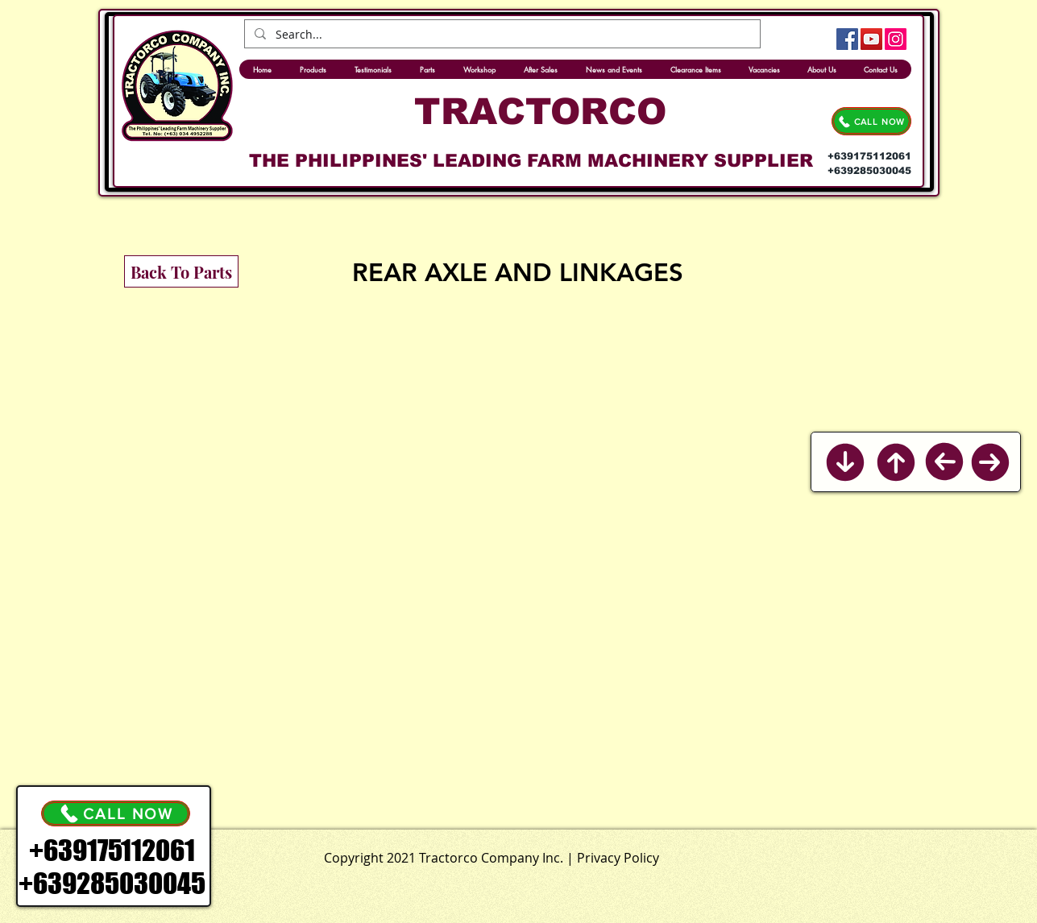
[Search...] (501, 34)
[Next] (990, 462)
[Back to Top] (896, 462)
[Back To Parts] (181, 271)
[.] (556, 854)
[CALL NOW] (871, 121)
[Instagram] (895, 39)
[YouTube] (871, 39)
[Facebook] (847, 39)
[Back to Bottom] (845, 462)
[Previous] (944, 462)
